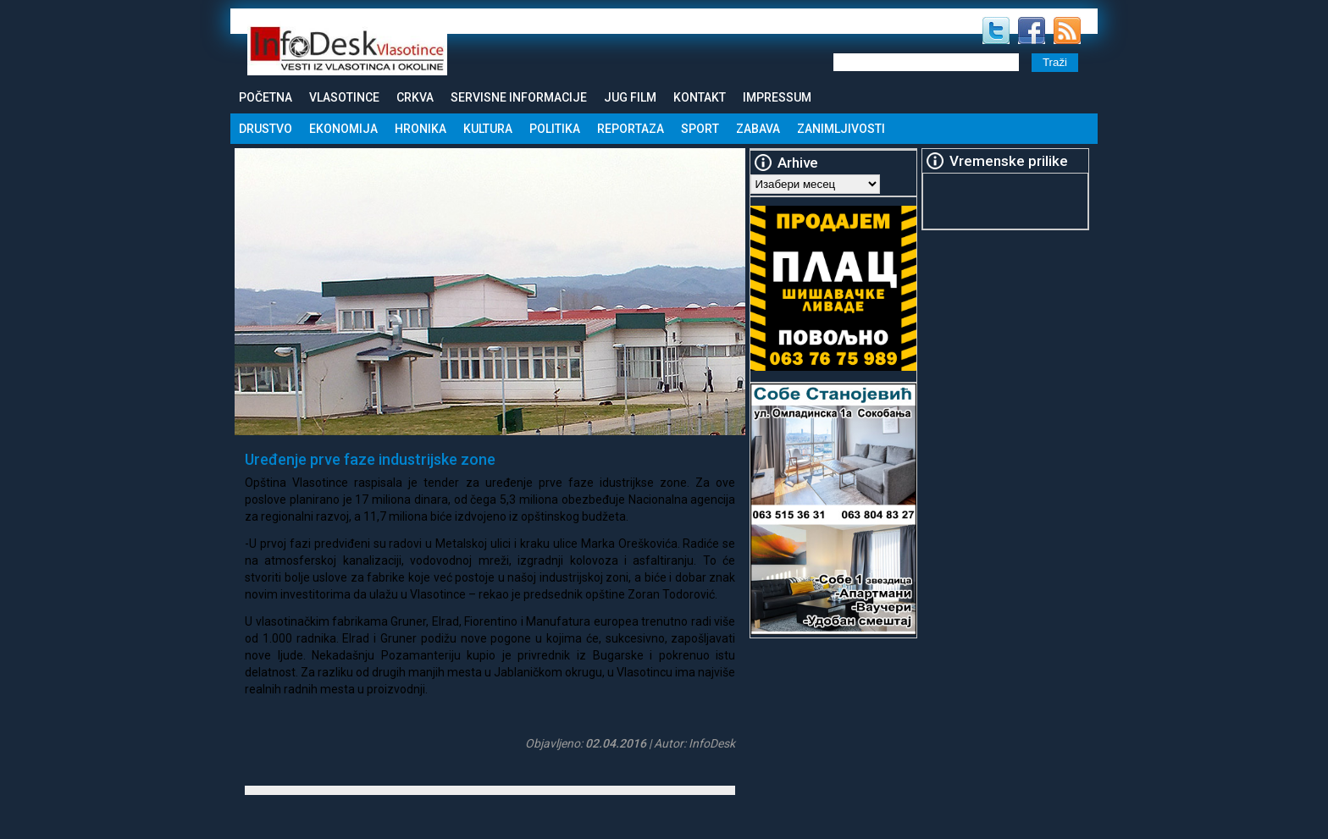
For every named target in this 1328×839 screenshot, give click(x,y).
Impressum (777, 97)
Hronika (420, 128)
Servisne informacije (519, 97)
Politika (554, 128)
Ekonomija (343, 128)
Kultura (487, 128)
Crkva (415, 97)
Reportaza (630, 128)
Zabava (758, 128)
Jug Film (630, 97)
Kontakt (699, 97)
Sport (700, 128)
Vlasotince (344, 97)
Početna (265, 97)
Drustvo (265, 128)
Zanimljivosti (841, 128)
